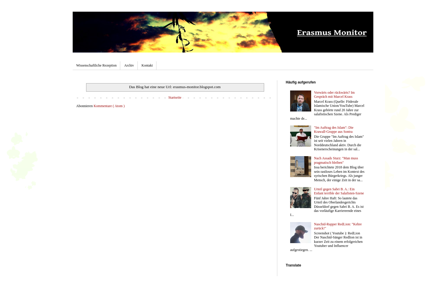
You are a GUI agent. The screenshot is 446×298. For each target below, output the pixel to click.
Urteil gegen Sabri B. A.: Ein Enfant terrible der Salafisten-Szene (339, 191)
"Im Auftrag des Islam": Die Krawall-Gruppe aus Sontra (333, 130)
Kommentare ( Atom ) (109, 106)
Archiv (129, 65)
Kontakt (147, 65)
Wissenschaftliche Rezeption (96, 65)
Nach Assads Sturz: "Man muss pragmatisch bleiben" (336, 160)
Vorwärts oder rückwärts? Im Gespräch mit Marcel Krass (334, 94)
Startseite (175, 97)
